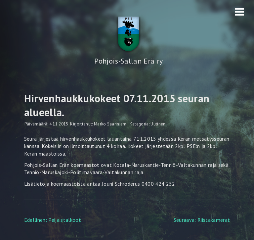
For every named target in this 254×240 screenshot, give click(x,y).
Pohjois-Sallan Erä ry (128, 61)
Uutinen (157, 124)
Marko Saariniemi (111, 124)
